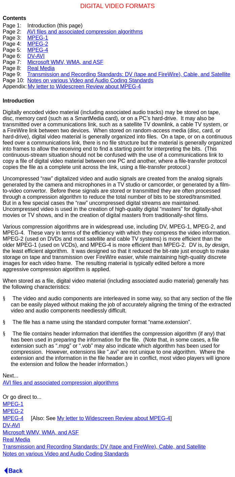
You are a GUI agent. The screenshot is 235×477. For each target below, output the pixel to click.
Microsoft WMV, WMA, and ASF (65, 62)
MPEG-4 (37, 50)
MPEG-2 (37, 44)
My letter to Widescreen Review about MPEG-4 (84, 86)
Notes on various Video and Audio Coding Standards (90, 80)
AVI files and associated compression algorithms (85, 32)
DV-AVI (36, 56)
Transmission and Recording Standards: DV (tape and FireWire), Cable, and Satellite (128, 74)
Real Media (41, 68)
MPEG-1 (37, 38)
